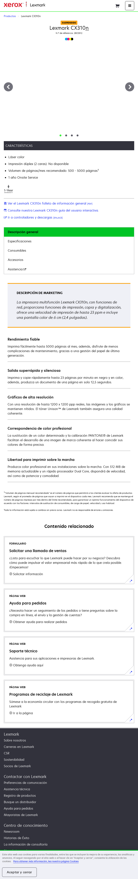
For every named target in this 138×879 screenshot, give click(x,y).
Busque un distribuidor (20, 802)
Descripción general (23, 232)
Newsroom (12, 831)
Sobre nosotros (15, 740)
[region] (69, 864)
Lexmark (11, 734)
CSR (6, 753)
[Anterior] (8, 86)
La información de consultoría (25, 844)
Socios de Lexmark (17, 766)
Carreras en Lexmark (19, 747)
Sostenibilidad (14, 760)
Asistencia (17, 269)
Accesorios (15, 260)
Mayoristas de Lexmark (21, 815)
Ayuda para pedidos (18, 808)
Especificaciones (19, 241)
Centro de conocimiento (26, 825)
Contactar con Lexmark (25, 776)
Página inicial (53, 5)
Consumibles (17, 250)
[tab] (60, 135)
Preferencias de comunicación (25, 783)
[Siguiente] (129, 86)
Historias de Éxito (16, 838)
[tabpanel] (69, 382)
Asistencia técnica (17, 789)
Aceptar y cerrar (19, 872)
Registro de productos (20, 795)
